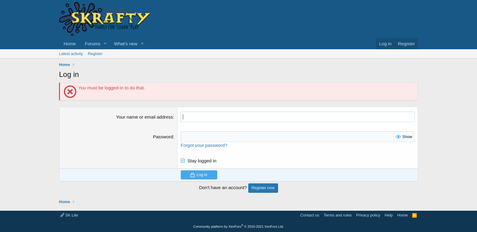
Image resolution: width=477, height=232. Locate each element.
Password (163, 136)
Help (389, 215)
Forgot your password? (204, 145)
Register (95, 53)
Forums (92, 43)
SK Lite (69, 215)
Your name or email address (144, 116)
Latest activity (71, 53)
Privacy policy (368, 215)
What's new (126, 43)
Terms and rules (338, 215)
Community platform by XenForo (238, 226)
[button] (105, 43)
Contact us (309, 215)
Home (70, 43)
